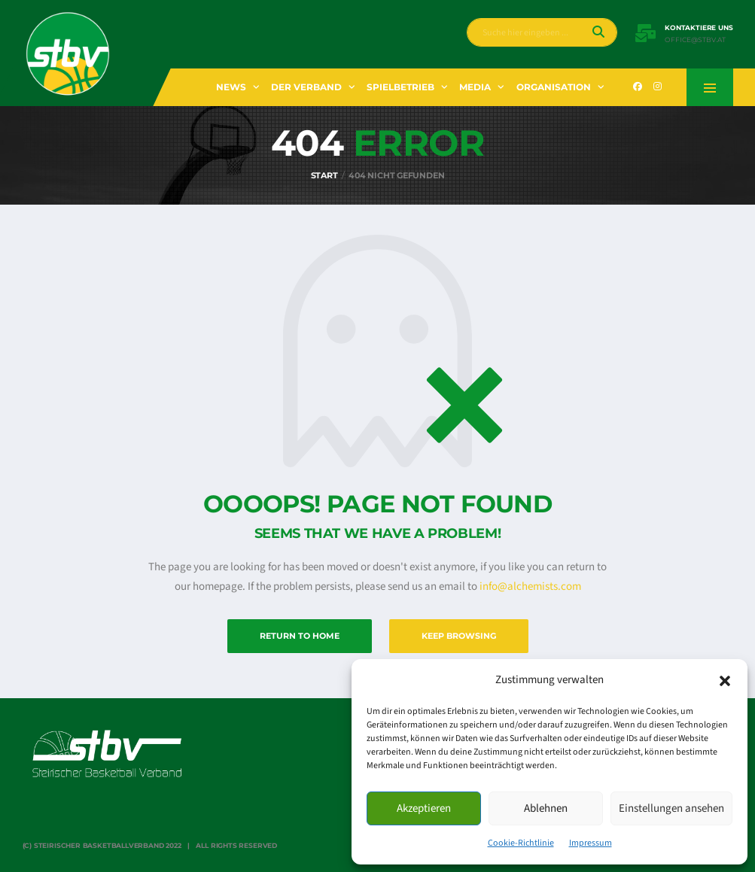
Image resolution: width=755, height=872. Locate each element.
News (231, 87)
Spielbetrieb (400, 87)
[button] (724, 680)
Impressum (590, 843)
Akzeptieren (424, 808)
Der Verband (306, 87)
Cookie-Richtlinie (521, 843)
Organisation (553, 87)
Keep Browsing (459, 635)
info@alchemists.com (530, 586)
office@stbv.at (695, 40)
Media (475, 87)
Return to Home (299, 635)
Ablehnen (546, 808)
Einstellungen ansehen (671, 808)
